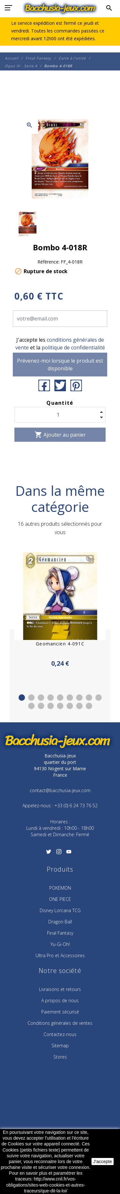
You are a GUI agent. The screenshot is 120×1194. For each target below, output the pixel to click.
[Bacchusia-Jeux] (60, 8)
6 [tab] (70, 697)
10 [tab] (31, 706)
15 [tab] (79, 706)
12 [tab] (50, 706)
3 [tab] (41, 697)
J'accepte (102, 1161)
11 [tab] (41, 706)
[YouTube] (69, 853)
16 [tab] (89, 706)
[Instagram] (59, 853)
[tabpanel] (60, 610)
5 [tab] (60, 697)
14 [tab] (70, 706)
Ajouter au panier (60, 435)
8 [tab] (89, 697)
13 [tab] (60, 706)
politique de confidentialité (73, 347)
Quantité (60, 402)
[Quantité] (60, 414)
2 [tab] (31, 697)
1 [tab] (22, 697)
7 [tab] (79, 697)
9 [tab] (98, 697)
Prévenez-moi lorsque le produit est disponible (60, 364)
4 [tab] (50, 697)
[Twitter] (49, 853)
